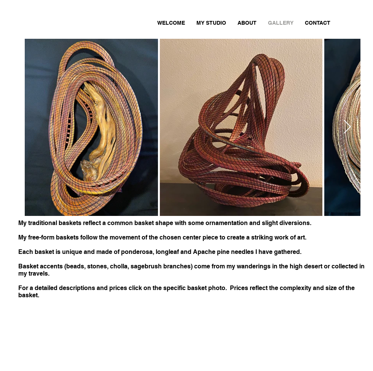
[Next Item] (347, 127)
